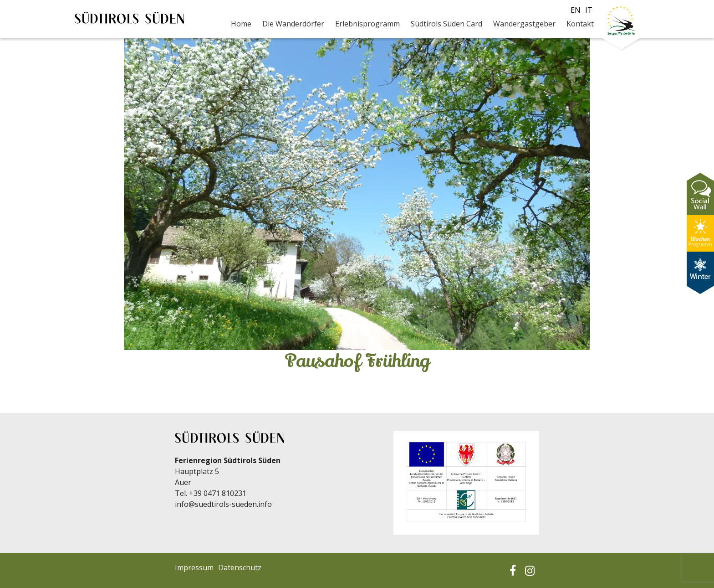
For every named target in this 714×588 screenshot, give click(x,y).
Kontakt (580, 24)
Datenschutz (239, 567)
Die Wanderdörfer (293, 24)
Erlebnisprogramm (367, 24)
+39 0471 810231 (217, 493)
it (588, 10)
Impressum (194, 567)
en (576, 10)
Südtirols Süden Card (446, 24)
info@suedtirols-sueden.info (223, 504)
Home (241, 24)
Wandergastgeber (524, 24)
